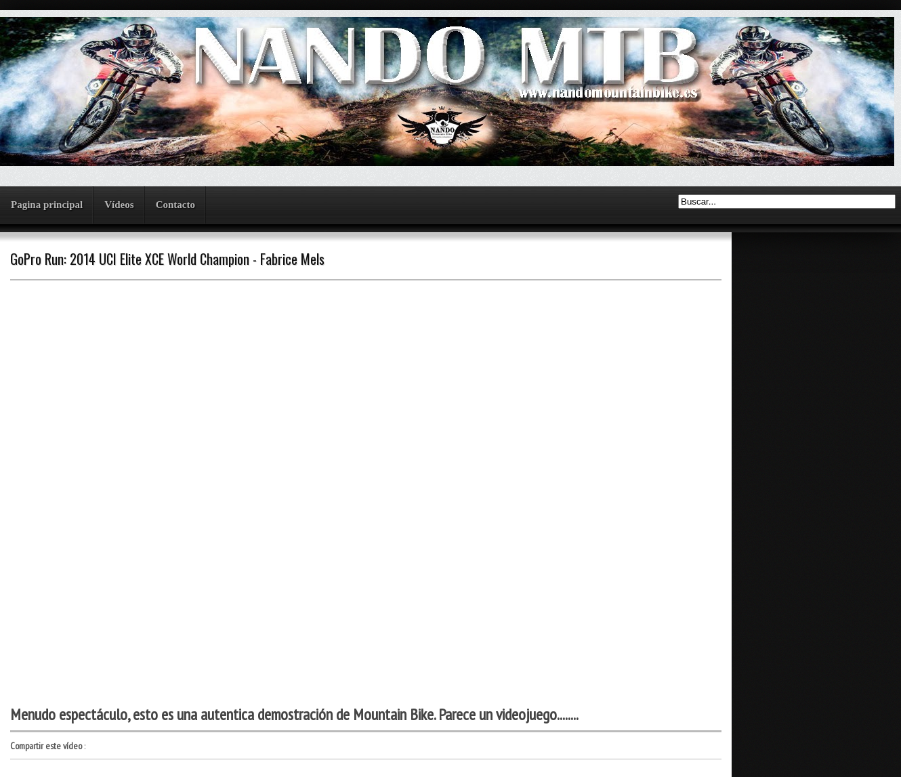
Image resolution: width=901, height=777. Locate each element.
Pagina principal (47, 204)
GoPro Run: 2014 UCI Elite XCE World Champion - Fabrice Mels (167, 259)
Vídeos (118, 204)
